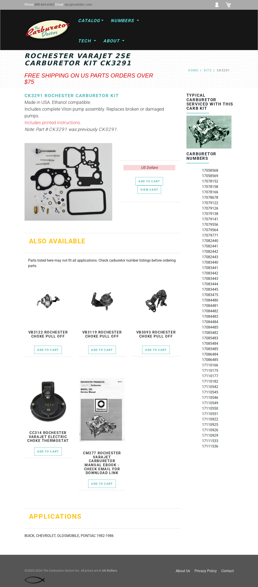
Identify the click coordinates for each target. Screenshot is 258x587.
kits (208, 70)
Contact (227, 571)
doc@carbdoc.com (78, 5)
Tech (85, 40)
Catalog (89, 20)
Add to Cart (149, 181)
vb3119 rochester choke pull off (102, 334)
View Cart (149, 189)
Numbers (123, 20)
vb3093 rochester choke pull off (156, 334)
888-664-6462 (44, 5)
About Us (183, 571)
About (112, 40)
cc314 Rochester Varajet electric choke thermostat (48, 437)
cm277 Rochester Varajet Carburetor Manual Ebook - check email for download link (102, 463)
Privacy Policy (206, 571)
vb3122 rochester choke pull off (48, 334)
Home (193, 70)
